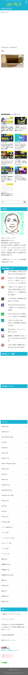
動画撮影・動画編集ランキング (9, 650)
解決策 (5, 601)
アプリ (5, 532)
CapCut (5, 458)
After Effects (7, 437)
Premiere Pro (7, 495)
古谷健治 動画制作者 (7, 635)
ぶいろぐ (14, 4)
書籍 (3, 580)
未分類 (5, 585)
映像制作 (5, 569)
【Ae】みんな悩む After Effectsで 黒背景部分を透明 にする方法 (17, 323)
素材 (4, 591)
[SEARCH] (26, 2)
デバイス (5, 554)
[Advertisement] (14, 29)
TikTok (4, 516)
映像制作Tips (7, 575)
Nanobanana (6, 490)
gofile (4, 474)
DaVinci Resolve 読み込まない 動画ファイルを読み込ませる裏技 (17, 307)
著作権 (5, 596)
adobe (4, 426)
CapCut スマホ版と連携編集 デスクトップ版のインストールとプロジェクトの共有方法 (17, 280)
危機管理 (5, 564)
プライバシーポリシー (8, 619)
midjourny (5, 485)
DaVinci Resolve (8, 463)
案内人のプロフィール (6, 8)
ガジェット (6, 543)
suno (4, 511)
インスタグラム (7, 538)
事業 (4, 559)
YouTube (5, 522)
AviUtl (4, 447)
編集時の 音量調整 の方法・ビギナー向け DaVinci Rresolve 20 (17, 338)
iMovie (4, 479)
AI (4, 442)
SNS (3, 506)
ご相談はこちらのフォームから (11, 614)
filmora (5, 469)
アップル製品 (7, 527)
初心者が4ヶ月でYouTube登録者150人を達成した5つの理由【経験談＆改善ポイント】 (12, 627)
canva (4, 453)
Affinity (5, 431)
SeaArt (5, 500)
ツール (5, 548)
